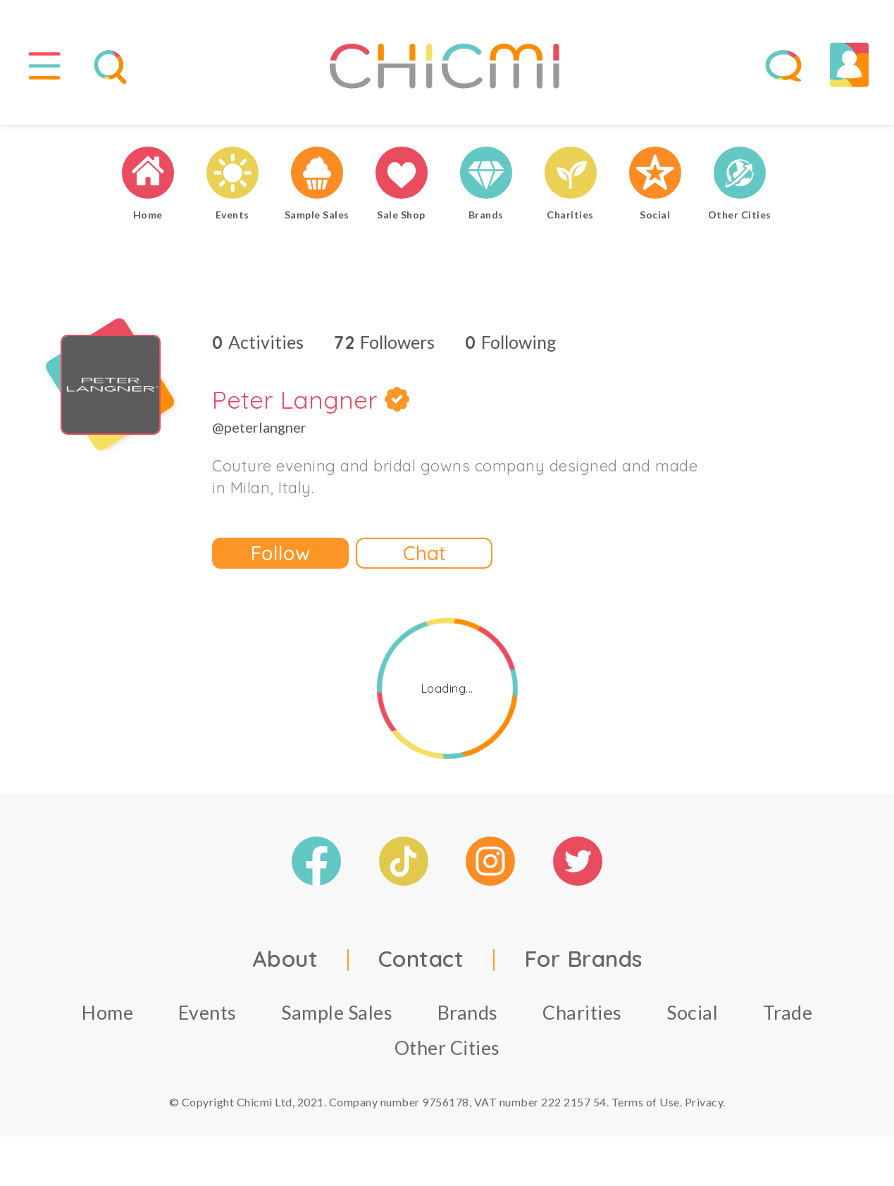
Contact (421, 958)
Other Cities (447, 1047)
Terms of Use (645, 1101)
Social (692, 1012)
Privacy (704, 1101)
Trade (788, 1012)
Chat (424, 553)
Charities (582, 1012)
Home (107, 1012)
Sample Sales (336, 1012)
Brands (467, 1012)
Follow (280, 553)
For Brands (583, 958)
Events (207, 1012)
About (285, 958)
